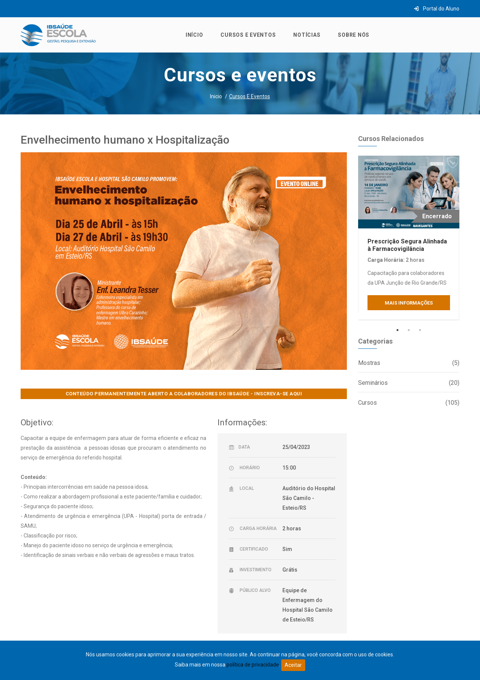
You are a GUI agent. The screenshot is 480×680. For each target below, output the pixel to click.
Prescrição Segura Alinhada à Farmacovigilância (407, 245)
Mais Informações (409, 303)
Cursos (408, 403)
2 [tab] (408, 330)
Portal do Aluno (436, 9)
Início (194, 35)
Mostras (408, 363)
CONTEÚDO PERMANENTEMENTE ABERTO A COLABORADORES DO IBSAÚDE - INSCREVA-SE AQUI (184, 393)
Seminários (408, 383)
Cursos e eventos (248, 35)
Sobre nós (353, 35)
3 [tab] (420, 330)
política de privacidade (252, 665)
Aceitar (293, 665)
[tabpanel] (408, 238)
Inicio (216, 96)
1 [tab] (397, 330)
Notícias (306, 35)
